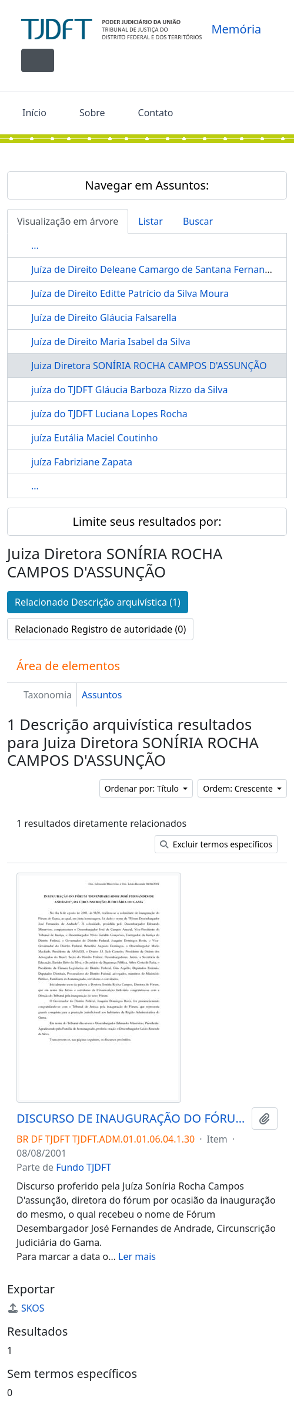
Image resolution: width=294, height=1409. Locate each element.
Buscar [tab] (198, 221)
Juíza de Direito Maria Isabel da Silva (111, 341)
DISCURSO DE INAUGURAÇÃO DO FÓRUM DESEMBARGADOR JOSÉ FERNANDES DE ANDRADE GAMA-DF (131, 1118)
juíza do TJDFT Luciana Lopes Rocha (109, 413)
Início (34, 112)
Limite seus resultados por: (146, 521)
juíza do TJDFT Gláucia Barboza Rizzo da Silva (129, 389)
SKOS (26, 1308)
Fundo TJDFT (83, 1167)
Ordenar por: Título (143, 788)
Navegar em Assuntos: (147, 185)
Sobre (92, 112)
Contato (155, 112)
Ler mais (137, 1256)
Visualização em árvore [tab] (67, 221)
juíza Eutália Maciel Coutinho (94, 437)
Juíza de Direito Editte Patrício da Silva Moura (130, 293)
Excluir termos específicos (216, 844)
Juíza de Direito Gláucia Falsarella (103, 317)
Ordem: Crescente (239, 788)
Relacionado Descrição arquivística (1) (98, 602)
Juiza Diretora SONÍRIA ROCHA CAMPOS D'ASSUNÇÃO (149, 365)
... (35, 245)
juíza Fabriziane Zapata (81, 461)
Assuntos (102, 694)
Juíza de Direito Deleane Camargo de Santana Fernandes (155, 269)
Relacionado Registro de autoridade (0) (100, 629)
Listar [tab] (150, 221)
